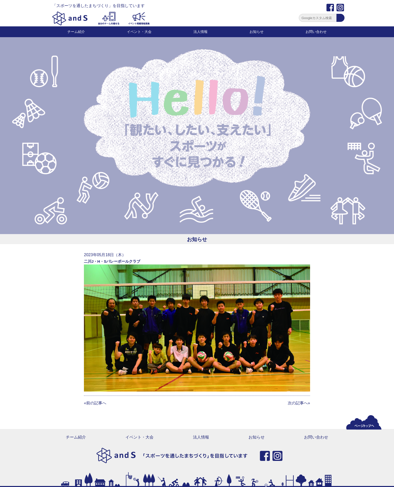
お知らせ (257, 32)
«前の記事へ (95, 403)
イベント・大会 (139, 32)
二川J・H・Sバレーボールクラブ (112, 261)
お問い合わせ (316, 32)
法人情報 (200, 32)
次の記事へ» (299, 403)
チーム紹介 (76, 32)
